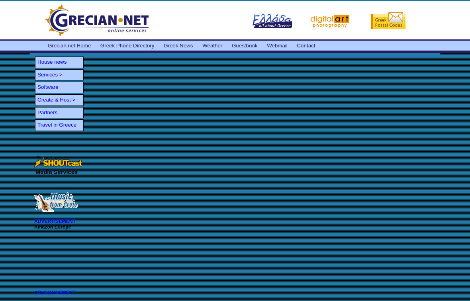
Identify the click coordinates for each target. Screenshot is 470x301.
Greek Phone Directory (127, 46)
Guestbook (244, 46)
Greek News (178, 46)
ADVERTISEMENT (55, 221)
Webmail (277, 46)
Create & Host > (56, 100)
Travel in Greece (56, 125)
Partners (47, 112)
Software (48, 87)
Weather (212, 46)
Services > (50, 75)
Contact (306, 46)
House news (52, 62)
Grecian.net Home (69, 46)
